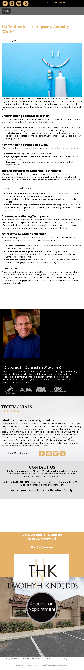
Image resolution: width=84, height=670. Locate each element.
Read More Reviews (17, 453)
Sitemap (76, 659)
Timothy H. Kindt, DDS (23, 659)
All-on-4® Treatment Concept (48, 471)
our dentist (66, 482)
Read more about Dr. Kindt (16, 382)
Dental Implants (15, 471)
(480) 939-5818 (55, 2)
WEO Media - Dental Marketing (38, 659)
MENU (6, 11)
